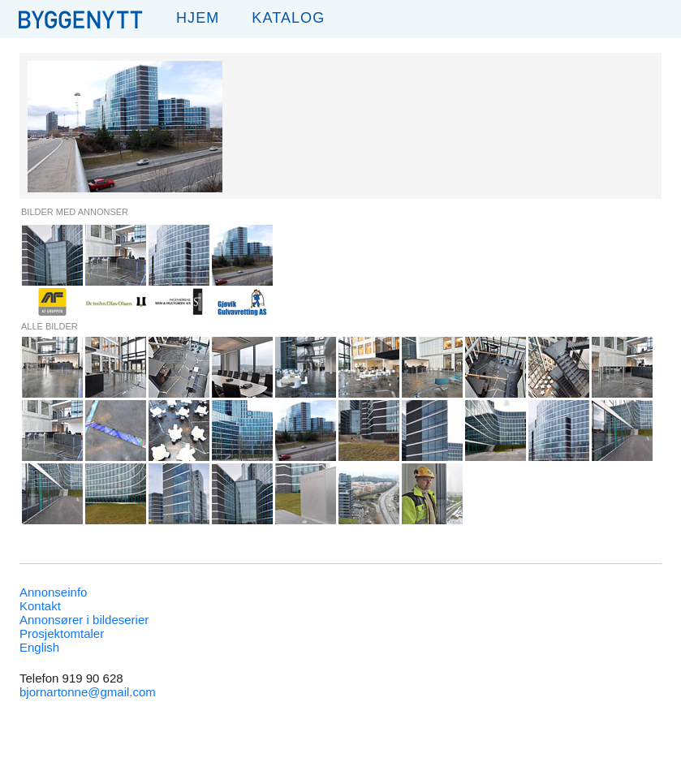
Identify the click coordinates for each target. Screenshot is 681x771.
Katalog (288, 18)
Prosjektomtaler (61, 633)
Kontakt (40, 606)
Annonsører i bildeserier (84, 620)
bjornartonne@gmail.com (87, 692)
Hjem (197, 18)
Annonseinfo (53, 592)
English (39, 647)
